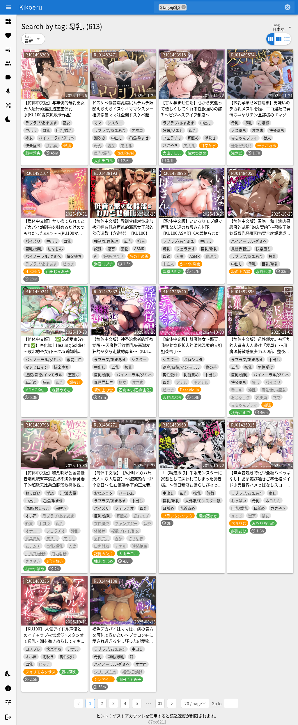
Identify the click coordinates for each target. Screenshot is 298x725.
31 (160, 703)
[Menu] (8, 7)
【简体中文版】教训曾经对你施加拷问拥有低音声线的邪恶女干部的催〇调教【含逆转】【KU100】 (122, 227)
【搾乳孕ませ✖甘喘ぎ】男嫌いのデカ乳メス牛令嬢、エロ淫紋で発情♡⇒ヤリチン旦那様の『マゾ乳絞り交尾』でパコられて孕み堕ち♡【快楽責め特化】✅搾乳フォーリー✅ (259, 117)
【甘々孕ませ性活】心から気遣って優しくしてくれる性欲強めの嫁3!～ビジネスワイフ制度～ (191, 108)
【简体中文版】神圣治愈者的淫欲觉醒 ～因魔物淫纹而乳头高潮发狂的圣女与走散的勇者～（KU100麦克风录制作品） (123, 348)
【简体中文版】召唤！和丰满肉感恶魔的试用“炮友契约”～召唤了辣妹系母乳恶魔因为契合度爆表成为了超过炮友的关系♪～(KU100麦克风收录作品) (259, 233)
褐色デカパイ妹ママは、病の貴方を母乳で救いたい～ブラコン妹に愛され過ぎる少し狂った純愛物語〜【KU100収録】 (122, 638)
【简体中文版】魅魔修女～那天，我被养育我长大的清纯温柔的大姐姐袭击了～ (191, 345)
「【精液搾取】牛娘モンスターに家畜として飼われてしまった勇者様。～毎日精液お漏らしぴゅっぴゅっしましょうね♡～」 (191, 482)
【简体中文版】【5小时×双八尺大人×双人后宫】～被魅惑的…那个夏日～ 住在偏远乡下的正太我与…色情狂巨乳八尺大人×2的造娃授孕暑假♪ (122, 485)
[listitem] (8, 22)
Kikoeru (30, 7)
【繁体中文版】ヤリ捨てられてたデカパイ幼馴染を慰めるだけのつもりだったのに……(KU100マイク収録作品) (54, 230)
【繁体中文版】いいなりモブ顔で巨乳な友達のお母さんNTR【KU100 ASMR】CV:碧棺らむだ (191, 227)
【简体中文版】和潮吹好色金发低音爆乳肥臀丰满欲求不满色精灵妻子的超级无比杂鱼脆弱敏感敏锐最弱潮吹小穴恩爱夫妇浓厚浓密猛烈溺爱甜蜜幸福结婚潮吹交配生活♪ (54, 485)
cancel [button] (183, 7)
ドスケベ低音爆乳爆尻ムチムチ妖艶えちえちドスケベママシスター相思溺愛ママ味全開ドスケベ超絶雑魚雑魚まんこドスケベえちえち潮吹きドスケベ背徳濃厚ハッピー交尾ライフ (122, 117)
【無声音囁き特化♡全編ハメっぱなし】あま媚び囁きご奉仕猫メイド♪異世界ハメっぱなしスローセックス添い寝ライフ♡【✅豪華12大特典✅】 (259, 485)
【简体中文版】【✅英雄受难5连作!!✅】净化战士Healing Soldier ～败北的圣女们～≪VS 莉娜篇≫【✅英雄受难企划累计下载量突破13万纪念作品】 (54, 351)
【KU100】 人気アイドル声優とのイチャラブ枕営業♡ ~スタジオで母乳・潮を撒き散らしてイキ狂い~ (54, 638)
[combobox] (235, 7)
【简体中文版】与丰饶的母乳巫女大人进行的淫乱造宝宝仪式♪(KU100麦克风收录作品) (54, 108)
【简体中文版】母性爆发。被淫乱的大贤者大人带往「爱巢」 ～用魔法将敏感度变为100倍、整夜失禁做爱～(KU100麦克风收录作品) (259, 348)
